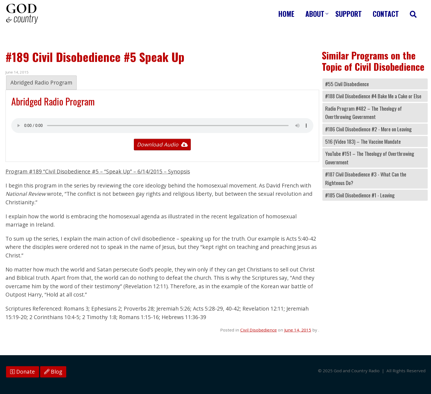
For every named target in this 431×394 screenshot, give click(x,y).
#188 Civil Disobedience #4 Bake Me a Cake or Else (373, 96)
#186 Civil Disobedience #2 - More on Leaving (368, 129)
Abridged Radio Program (41, 82)
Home (286, 14)
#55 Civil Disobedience (347, 84)
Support (348, 14)
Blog (53, 371)
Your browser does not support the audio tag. (162, 125)
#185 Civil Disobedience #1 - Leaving (360, 195)
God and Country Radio (21, 14)
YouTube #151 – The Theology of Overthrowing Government (369, 158)
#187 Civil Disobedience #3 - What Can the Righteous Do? (365, 178)
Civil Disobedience (258, 330)
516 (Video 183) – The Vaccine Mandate (363, 141)
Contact (386, 14)
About (314, 14)
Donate (22, 371)
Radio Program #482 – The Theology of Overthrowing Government (363, 112)
